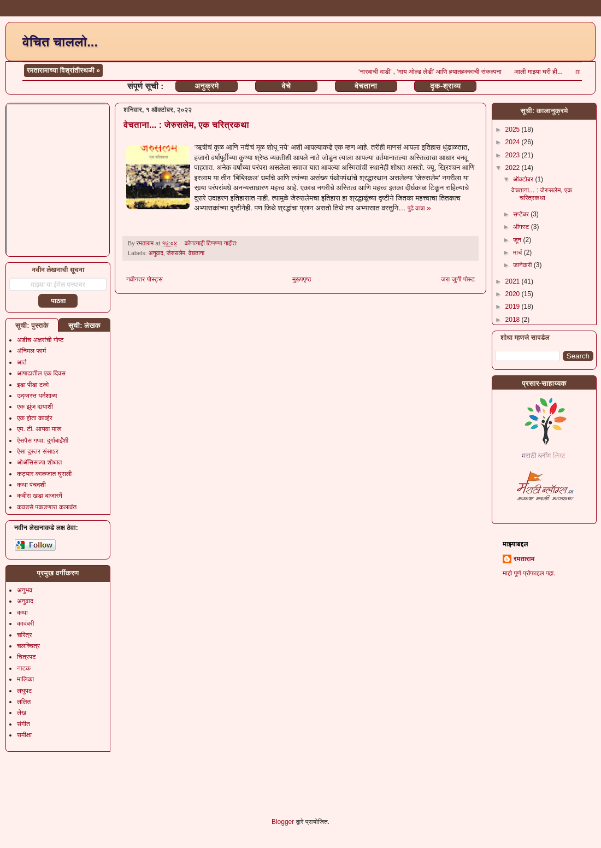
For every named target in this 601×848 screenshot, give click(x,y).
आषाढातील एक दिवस (41, 373)
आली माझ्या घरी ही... (559, 71)
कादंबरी (25, 623)
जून (518, 240)
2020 (513, 294)
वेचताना (366, 85)
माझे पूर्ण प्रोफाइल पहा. (529, 573)
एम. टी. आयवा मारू (39, 429)
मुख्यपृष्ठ (301, 279)
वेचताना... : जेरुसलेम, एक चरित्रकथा (186, 124)
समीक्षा (24, 735)
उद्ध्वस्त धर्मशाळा (37, 395)
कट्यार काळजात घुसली (44, 474)
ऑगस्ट (522, 227)
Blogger (283, 822)
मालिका (25, 679)
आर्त (21, 362)
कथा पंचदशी (31, 484)
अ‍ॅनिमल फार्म (31, 351)
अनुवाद (156, 253)
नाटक (24, 668)
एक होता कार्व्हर (34, 418)
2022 (513, 168)
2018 (513, 319)
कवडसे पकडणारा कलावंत (46, 507)
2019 (513, 306)
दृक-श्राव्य (445, 85)
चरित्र (24, 635)
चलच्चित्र (28, 646)
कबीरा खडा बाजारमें (39, 495)
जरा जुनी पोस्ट (458, 279)
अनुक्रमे (207, 85)
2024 (513, 142)
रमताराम (524, 559)
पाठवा (58, 301)
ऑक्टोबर (524, 179)
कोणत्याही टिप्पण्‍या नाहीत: (212, 243)
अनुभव (24, 590)
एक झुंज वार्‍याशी (35, 406)
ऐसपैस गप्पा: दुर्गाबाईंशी (42, 440)
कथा (22, 612)
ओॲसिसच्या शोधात (39, 462)
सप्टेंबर (522, 214)
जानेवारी (523, 265)
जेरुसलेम (176, 253)
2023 (513, 155)
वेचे (286, 85)
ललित (24, 701)
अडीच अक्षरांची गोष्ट (40, 340)
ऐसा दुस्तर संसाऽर (37, 451)
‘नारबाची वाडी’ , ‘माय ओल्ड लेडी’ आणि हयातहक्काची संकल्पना (451, 71)
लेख (21, 712)
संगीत (23, 724)
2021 (513, 281)
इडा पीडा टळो (33, 384)
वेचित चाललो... (60, 41)
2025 (513, 129)
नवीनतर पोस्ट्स (144, 279)
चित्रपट (26, 657)
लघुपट (24, 690)
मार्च (518, 252)
